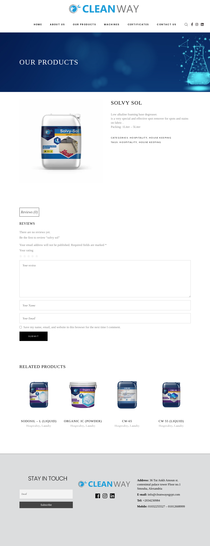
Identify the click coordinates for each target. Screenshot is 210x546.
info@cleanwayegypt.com (164, 494)
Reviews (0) (29, 212)
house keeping (150, 142)
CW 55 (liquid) (171, 421)
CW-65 (127, 421)
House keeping (160, 137)
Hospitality (138, 137)
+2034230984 (151, 500)
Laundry (46, 426)
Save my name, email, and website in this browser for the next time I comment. (72, 327)
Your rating (26, 250)
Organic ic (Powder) (83, 421)
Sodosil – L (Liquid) (39, 421)
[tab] (29, 212)
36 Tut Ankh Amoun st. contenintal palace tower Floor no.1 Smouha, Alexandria (159, 484)
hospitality (128, 142)
